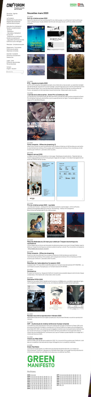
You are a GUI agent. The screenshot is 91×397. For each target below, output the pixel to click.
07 (42, 376)
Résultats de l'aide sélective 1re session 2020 (43, 263)
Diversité (9, 54)
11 (49, 376)
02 (33, 375)
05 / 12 (62, 385)
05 (39, 376)
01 (31, 375)
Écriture (9, 29)
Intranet (22, 73)
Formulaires (17, 47)
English (9, 68)
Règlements (10, 47)
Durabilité (15, 54)
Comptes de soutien (18, 44)
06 (40, 376)
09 (46, 376)
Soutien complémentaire (14, 28)
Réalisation (10, 31)
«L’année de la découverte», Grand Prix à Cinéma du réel (47, 95)
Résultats (9, 44)
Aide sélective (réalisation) (14, 26)
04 (37, 376)
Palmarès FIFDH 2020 (35, 279)
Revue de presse (11, 64)
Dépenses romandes (12, 51)
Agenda (15, 13)
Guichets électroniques (13, 23)
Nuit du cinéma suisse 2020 (37, 18)
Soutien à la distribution (13, 38)
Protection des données (13, 62)
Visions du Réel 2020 (34, 339)
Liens (12, 60)
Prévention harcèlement (13, 55)
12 (51, 376)
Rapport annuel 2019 (34, 154)
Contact (9, 67)
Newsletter (10, 15)
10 (48, 376)
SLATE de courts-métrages (14, 41)
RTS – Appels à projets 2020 (37, 83)
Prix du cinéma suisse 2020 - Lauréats (41, 205)
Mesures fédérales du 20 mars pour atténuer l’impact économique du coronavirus (52, 242)
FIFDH (61, 281)
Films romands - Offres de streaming (40, 253)
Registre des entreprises (13, 21)
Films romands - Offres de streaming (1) (41, 145)
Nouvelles (9, 13)
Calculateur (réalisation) (14, 33)
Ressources (10, 57)
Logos (8, 60)
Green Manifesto (33, 347)
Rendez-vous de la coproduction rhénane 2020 (44, 316)
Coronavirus (31, 271)
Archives (31, 371)
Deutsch (14, 68)
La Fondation (10, 18)
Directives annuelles (12, 49)
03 (35, 375)
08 (44, 376)
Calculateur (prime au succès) (15, 40)
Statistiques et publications (14, 20)
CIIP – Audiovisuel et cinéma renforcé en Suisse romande (48, 324)
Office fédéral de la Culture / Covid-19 (38, 248)
